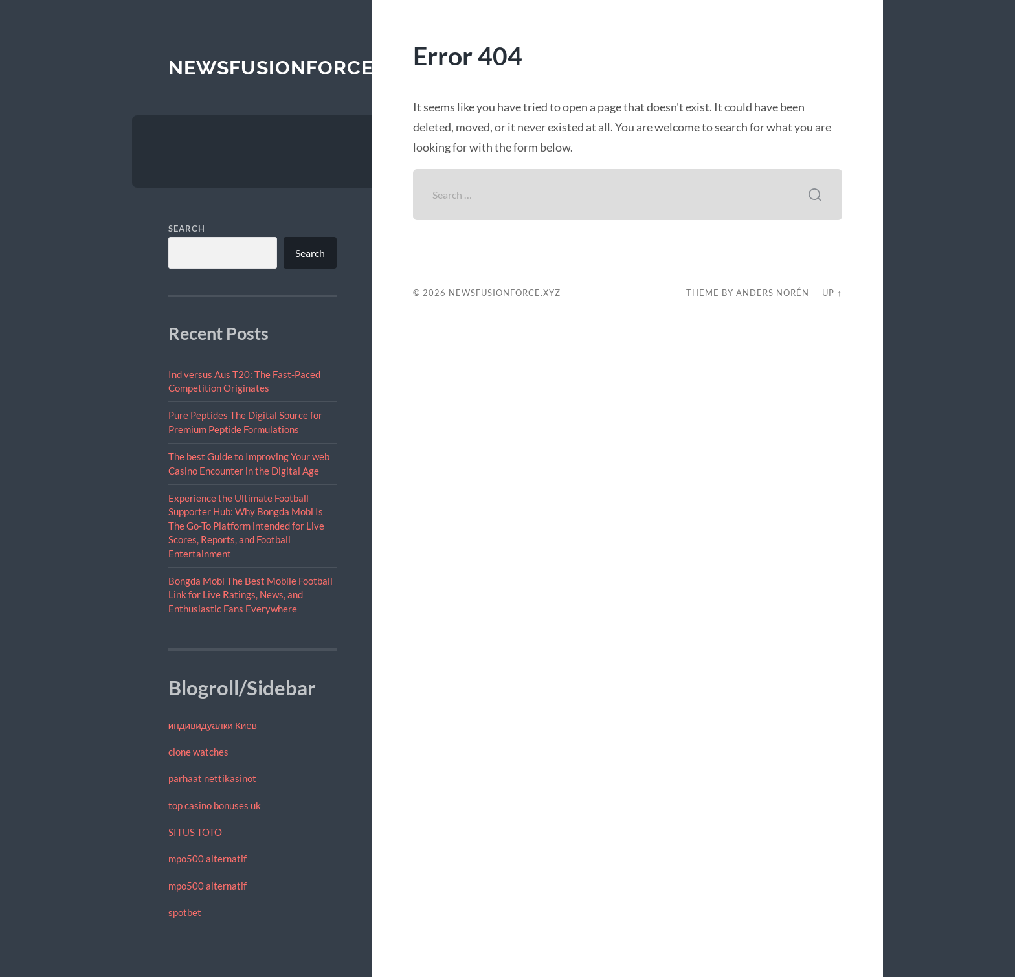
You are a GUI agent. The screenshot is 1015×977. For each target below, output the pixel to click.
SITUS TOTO (195, 832)
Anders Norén (772, 292)
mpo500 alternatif (207, 858)
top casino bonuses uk (214, 805)
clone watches (198, 752)
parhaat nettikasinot (212, 778)
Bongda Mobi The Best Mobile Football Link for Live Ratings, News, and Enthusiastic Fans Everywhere (250, 594)
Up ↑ (832, 292)
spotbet (184, 912)
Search (186, 228)
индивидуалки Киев (212, 725)
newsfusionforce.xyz (293, 67)
